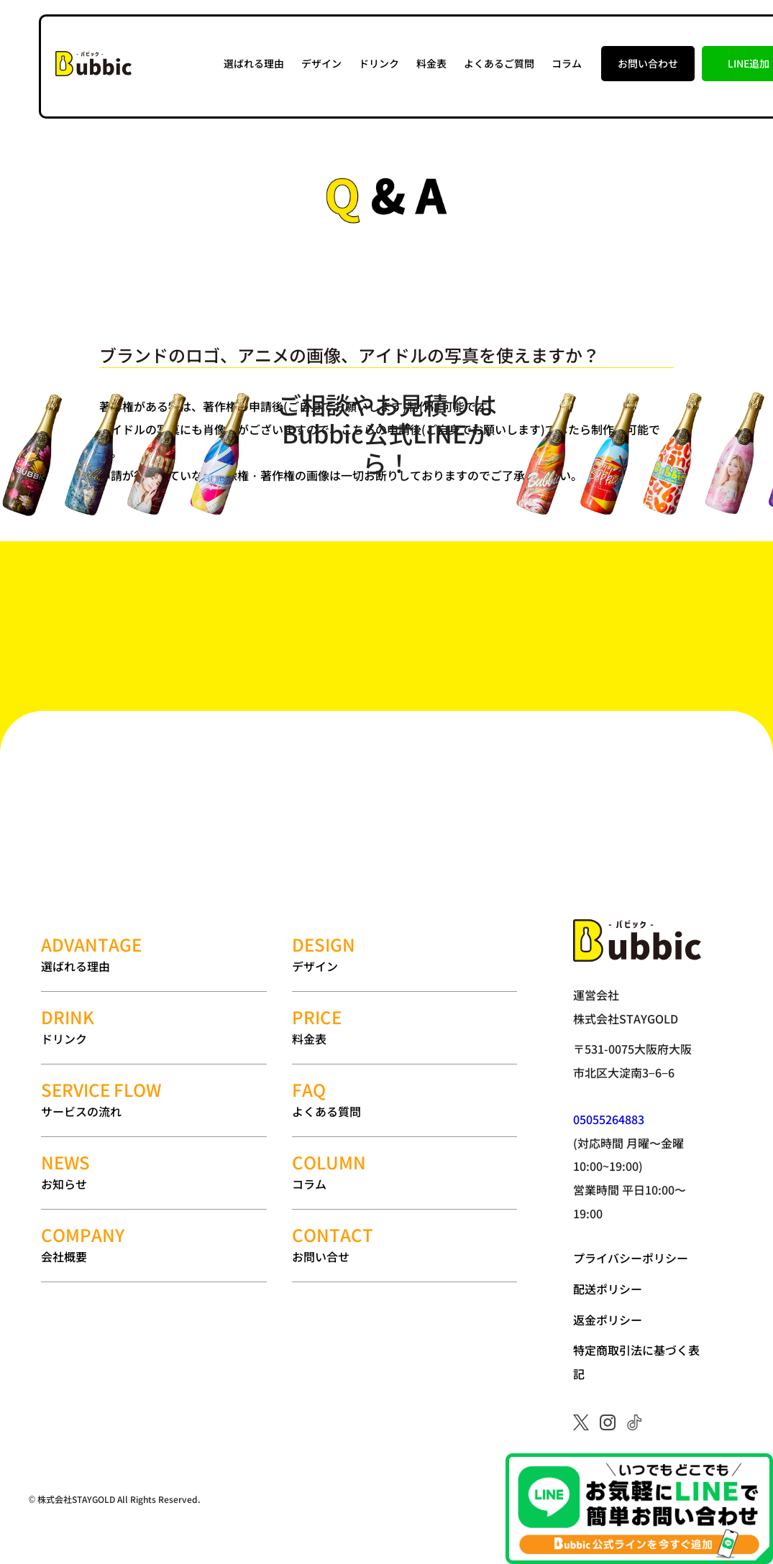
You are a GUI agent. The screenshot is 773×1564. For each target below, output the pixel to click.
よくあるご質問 (499, 63)
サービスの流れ (153, 1099)
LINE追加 (748, 63)
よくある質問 (404, 1099)
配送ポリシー (607, 1288)
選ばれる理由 (254, 63)
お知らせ (153, 1171)
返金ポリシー (607, 1319)
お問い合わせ (648, 63)
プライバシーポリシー (630, 1257)
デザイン (321, 63)
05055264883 (608, 1119)
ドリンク (379, 63)
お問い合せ (404, 1244)
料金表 (431, 63)
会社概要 (153, 1244)
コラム (567, 63)
